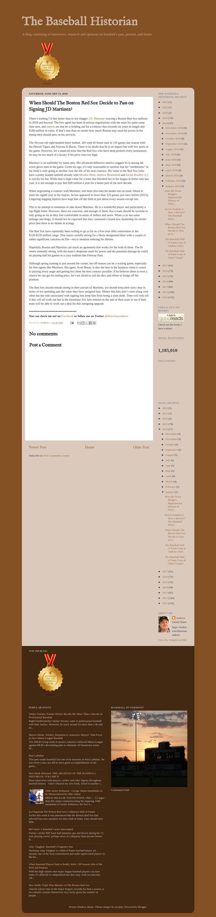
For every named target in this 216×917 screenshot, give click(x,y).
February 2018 (174, 180)
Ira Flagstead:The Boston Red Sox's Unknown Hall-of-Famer (62, 811)
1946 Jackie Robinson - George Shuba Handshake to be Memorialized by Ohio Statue (73, 792)
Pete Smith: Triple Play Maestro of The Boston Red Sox (59, 885)
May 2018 (171, 164)
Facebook (67, 316)
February (171, 486)
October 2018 (173, 138)
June (168, 465)
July (168, 460)
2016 (165, 270)
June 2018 (171, 159)
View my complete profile (172, 639)
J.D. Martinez (96, 118)
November (172, 439)
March (169, 481)
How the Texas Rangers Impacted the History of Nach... (173, 197)
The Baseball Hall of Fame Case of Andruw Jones (175, 242)
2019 (165, 118)
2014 (165, 281)
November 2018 (175, 133)
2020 (165, 112)
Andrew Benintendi (108, 174)
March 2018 (172, 175)
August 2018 (173, 149)
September (172, 449)
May (168, 470)
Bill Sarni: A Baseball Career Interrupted (51, 829)
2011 (165, 297)
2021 (165, 107)
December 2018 (175, 127)
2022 (165, 102)
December (171, 433)
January (170, 492)
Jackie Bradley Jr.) (137, 174)
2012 (165, 292)
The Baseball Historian (80, 22)
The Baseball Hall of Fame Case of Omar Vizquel (175, 254)
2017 (165, 265)
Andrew (180, 617)
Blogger (142, 906)
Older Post (141, 447)
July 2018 (171, 154)
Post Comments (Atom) (56, 455)
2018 (165, 123)
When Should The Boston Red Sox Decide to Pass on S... (175, 229)
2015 (165, 276)
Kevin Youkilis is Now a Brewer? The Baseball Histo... (175, 214)
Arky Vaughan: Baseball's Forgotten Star (51, 846)
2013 (165, 286)
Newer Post (38, 447)
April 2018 (172, 170)
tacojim (119, 906)
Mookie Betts (87, 174)
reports (51, 126)
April (169, 476)
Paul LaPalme (36, 755)
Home (89, 447)
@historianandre (115, 316)
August (170, 454)
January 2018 (173, 186)
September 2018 (175, 143)
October (170, 444)
